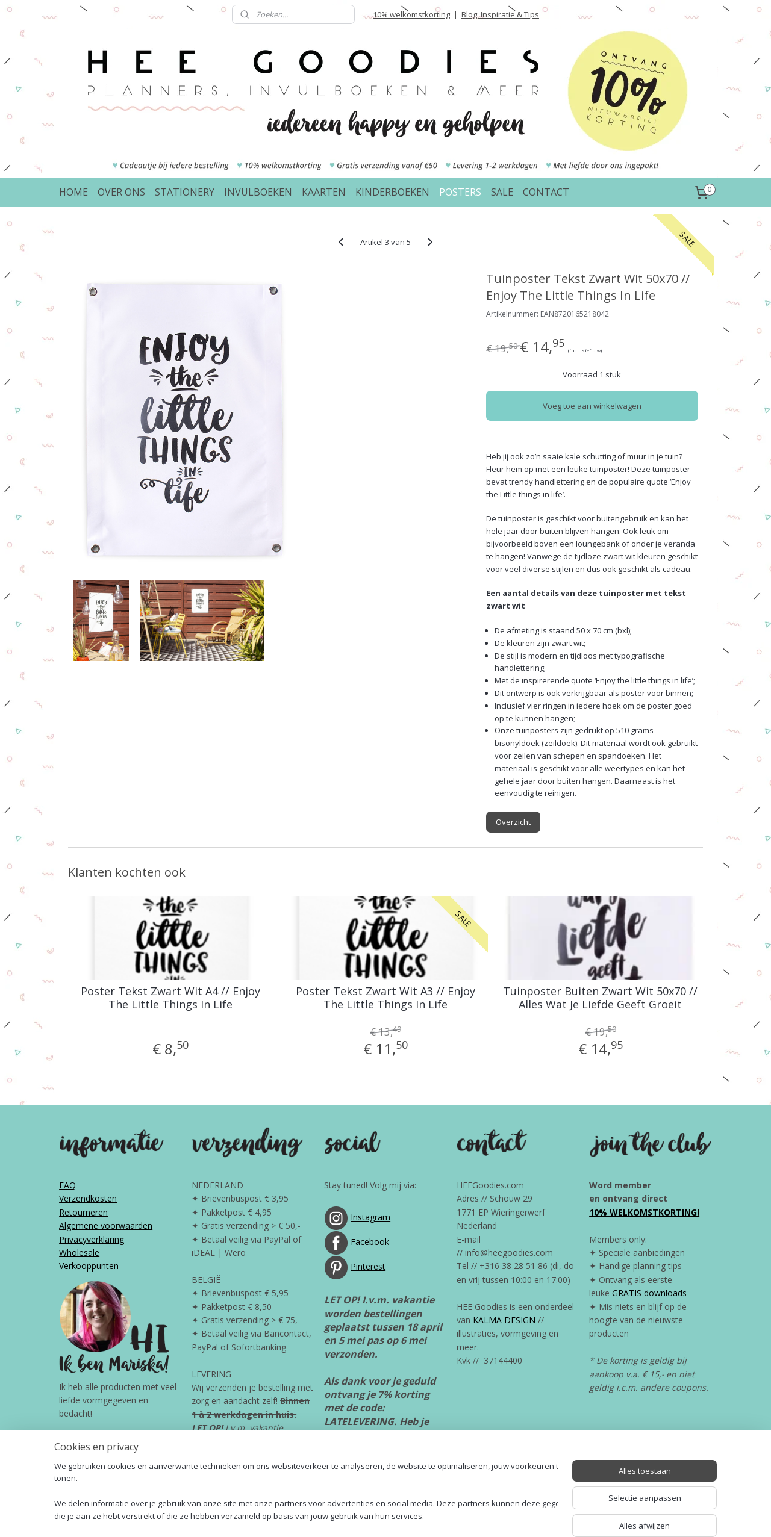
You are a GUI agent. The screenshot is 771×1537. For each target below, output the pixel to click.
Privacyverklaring (91, 1239)
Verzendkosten (88, 1198)
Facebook (370, 1241)
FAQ (67, 1185)
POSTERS (460, 192)
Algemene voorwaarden (105, 1225)
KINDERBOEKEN (392, 192)
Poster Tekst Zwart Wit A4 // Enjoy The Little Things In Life (170, 998)
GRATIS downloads (649, 1293)
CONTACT (546, 192)
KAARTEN (324, 192)
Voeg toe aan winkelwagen (592, 405)
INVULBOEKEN (258, 192)
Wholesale (79, 1252)
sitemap (338, 1515)
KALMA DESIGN (504, 1320)
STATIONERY (184, 192)
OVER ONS (121, 192)
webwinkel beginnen (409, 1515)
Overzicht (513, 821)
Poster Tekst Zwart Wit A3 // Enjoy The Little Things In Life (385, 998)
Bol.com (381, 1448)
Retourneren (83, 1212)
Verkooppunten (89, 1266)
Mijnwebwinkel (514, 1515)
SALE (502, 192)
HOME (73, 192)
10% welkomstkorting (411, 14)
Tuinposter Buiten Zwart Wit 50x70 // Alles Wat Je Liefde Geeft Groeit (600, 998)
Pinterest (368, 1266)
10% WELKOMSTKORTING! (644, 1212)
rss (363, 1515)
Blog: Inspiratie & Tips (500, 14)
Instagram (370, 1217)
